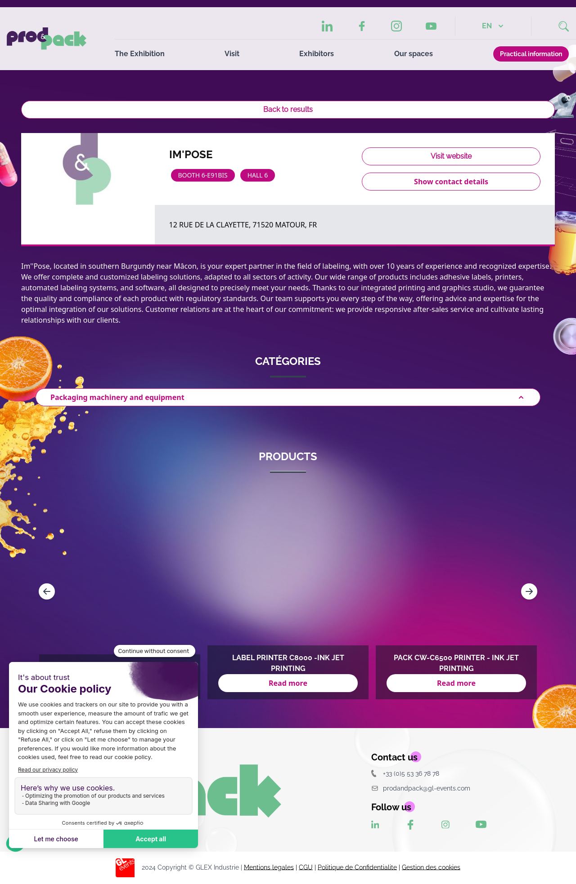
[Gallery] (288, 591)
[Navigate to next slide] (529, 591)
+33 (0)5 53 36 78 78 (405, 773)
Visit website (451, 156)
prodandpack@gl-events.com (420, 788)
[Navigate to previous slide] (47, 591)
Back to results (288, 109)
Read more (288, 683)
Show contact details (451, 182)
